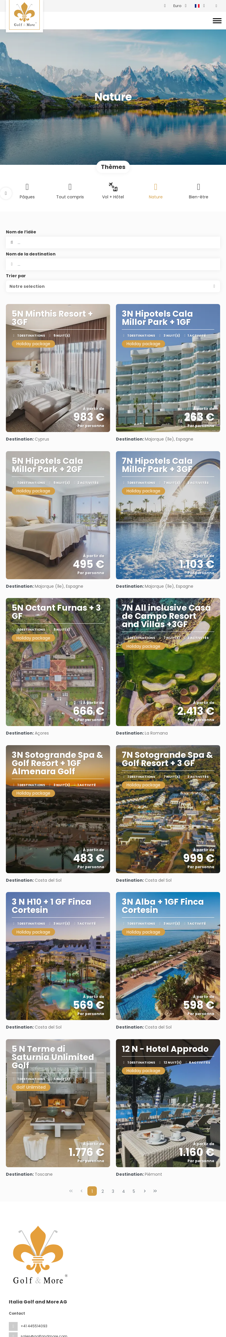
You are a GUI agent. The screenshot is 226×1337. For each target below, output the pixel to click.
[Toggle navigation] (217, 20)
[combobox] (113, 264)
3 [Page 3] (113, 1191)
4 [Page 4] (123, 1191)
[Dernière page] (155, 1191)
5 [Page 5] (134, 1191)
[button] (6, 193)
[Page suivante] (144, 1191)
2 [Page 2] (103, 1191)
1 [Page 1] (92, 1191)
